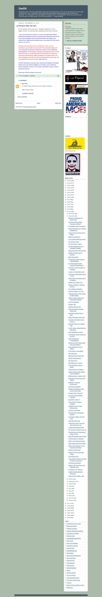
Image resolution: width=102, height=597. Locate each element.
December (72, 213)
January (71, 500)
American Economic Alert (74, 523)
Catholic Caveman (72, 528)
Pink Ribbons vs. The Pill (75, 363)
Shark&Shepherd (71, 568)
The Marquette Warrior (73, 578)
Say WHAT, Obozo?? (74, 399)
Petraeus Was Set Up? (74, 307)
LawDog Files (70, 548)
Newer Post (19, 103)
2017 (68, 199)
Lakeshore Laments (72, 545)
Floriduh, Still (72, 304)
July (70, 486)
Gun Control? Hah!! (73, 241)
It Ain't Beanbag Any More (75, 332)
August (71, 483)
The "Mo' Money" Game (75, 244)
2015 (68, 204)
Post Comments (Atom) (29, 107)
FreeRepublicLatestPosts (74, 538)
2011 (68, 503)
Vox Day (69, 582)
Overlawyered (71, 563)
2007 (68, 513)
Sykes (68, 570)
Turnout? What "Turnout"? (75, 393)
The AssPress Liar (73, 456)
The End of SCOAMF (74, 410)
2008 (68, 510)
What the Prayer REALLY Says (75, 585)
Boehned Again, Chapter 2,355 (76, 376)
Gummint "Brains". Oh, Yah (75, 291)
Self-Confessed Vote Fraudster (76, 443)
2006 (68, 515)
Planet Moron (70, 565)
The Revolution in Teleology (76, 438)
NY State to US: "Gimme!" (75, 469)
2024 (68, 183)
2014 (68, 207)
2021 (68, 190)
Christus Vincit (71, 536)
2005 (68, 517)
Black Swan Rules (73, 257)
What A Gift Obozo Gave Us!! (76, 317)
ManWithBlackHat (72, 550)
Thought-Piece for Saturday (76, 369)
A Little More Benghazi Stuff (76, 427)
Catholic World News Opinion (75, 531)
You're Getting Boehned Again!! (77, 239)
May (70, 491)
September (72, 481)
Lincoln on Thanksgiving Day (76, 272)
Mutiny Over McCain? (74, 237)
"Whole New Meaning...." (75, 358)
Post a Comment (22, 96)
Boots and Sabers (72, 526)
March (71, 495)
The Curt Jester (71, 575)
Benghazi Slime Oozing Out (76, 356)
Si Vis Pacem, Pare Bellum (75, 351)
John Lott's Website (72, 543)
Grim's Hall (70, 541)
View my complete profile (74, 40)
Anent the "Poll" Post (74, 421)
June (70, 488)
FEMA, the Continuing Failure (76, 441)
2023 (68, 185)
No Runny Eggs (71, 558)
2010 (68, 506)
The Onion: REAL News (73, 580)
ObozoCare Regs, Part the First (77, 250)
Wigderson (70, 587)
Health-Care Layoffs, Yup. (75, 282)
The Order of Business (74, 463)
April (70, 493)
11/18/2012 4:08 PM (27, 93)
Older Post (58, 103)
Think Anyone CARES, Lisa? (76, 476)
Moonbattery (70, 553)
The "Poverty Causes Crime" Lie (77, 430)
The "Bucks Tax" (72, 360)
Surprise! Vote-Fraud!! (74, 450)
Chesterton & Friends (73, 533)
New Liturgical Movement (74, 555)
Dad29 (22, 8)
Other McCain (71, 560)
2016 (68, 202)
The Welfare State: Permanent (76, 226)
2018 (68, 197)
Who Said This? (72, 353)
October (71, 479)
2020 (68, 192)
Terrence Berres (71, 573)
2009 (68, 508)
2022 (68, 187)
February (71, 498)
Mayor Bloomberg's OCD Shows (77, 436)
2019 (68, 195)
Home (38, 103)
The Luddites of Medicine (75, 289)
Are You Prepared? (73, 302)
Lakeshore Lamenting (74, 386)
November (72, 216)
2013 (68, 209)
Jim (23, 83)
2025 (68, 180)
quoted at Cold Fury (24, 68)
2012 (68, 211)
